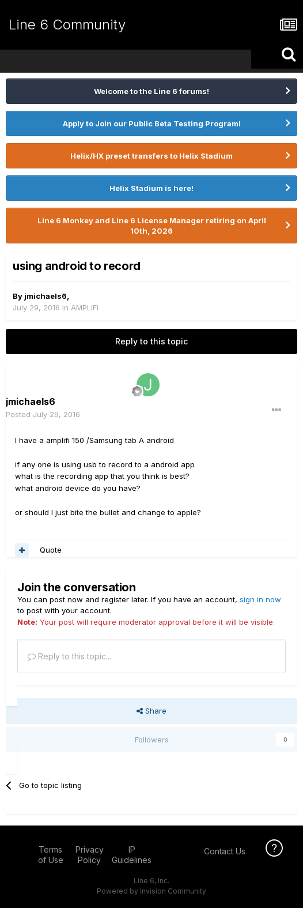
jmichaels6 (45, 296)
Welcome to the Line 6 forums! (151, 91)
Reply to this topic (151, 341)
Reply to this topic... (69, 656)
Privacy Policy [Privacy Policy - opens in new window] (89, 855)
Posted (43, 414)
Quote (51, 549)
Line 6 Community (67, 24)
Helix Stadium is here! (151, 188)
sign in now (260, 599)
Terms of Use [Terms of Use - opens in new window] (50, 855)
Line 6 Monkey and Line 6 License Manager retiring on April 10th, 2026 (151, 225)
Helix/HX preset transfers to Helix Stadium (151, 155)
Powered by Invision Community (151, 891)
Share (151, 710)
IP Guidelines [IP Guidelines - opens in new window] (132, 855)
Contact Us (224, 851)
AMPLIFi (85, 307)
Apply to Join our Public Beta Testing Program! (152, 123)
